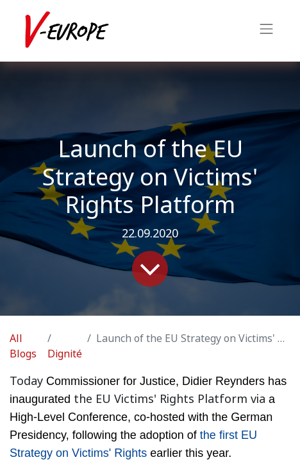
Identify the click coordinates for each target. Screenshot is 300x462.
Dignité (64, 354)
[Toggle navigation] (267, 30)
